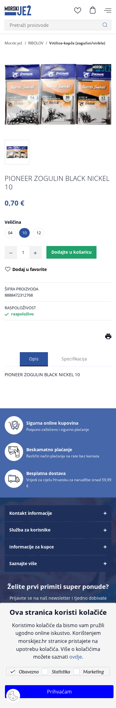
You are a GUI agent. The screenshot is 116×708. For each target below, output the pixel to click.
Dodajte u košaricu (71, 252)
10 (24, 232)
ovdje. (76, 656)
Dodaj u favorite (26, 269)
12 (39, 232)
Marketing (93, 672)
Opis (34, 359)
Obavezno (29, 672)
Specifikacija (74, 359)
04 (10, 232)
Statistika (61, 672)
